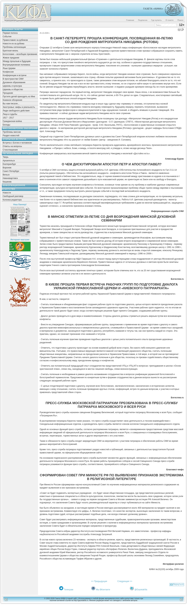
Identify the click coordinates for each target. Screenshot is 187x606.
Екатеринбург (9, 164)
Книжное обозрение (12, 100)
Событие (7, 36)
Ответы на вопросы (12, 146)
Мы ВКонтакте (103, 589)
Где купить (156, 20)
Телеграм (68, 589)
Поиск (180, 20)
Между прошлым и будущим (17, 61)
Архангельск (9, 160)
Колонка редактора (12, 200)
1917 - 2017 (8, 117)
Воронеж (7, 167)
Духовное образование (14, 82)
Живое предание (11, 57)
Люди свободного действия (16, 110)
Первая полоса (10, 33)
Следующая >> (124, 581)
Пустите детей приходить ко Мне (19, 96)
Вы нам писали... (11, 103)
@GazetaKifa (140, 589)
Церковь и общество (13, 89)
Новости (7, 192)
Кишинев (7, 182)
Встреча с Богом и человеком (17, 143)
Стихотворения (10, 150)
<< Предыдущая (99, 581)
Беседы (6, 125)
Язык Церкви (9, 68)
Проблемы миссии (12, 132)
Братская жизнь (10, 50)
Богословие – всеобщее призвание (20, 54)
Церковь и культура (12, 86)
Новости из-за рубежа (13, 43)
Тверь (5, 157)
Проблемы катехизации (14, 47)
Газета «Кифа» (153, 8)
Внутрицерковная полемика (16, 65)
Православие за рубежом (15, 40)
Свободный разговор (13, 196)
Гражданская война (12, 121)
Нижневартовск (10, 178)
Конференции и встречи (14, 75)
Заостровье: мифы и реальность (19, 107)
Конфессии (8, 72)
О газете (170, 20)
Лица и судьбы (10, 114)
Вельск (6, 174)
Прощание (8, 93)
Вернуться (178, 584)
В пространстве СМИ (13, 79)
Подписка (142, 20)
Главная (130, 20)
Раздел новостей (11, 135)
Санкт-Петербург (11, 171)
